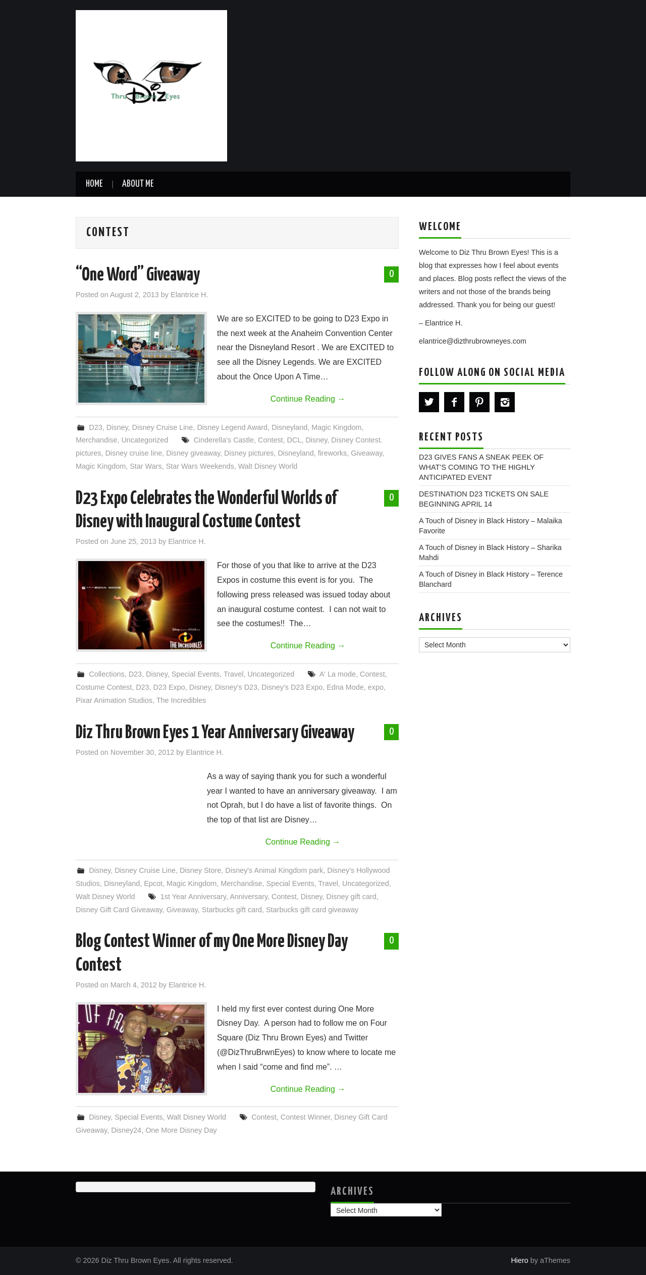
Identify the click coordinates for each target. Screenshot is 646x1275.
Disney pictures (249, 453)
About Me (137, 184)
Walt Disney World (268, 466)
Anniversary (248, 897)
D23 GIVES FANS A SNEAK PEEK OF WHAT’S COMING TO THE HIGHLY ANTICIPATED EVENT (481, 467)
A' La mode (337, 674)
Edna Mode (345, 687)
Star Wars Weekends (200, 466)
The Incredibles (181, 700)
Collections (106, 674)
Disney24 (126, 1130)
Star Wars (146, 466)
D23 (95, 427)
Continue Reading (308, 399)
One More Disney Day (181, 1130)
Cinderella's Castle (223, 440)
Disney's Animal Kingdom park (274, 870)
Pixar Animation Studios (114, 700)
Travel (233, 674)
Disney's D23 (236, 687)
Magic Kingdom (336, 427)
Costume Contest (104, 687)
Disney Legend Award (232, 427)
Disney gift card (351, 897)
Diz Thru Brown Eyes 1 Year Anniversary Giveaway (215, 733)
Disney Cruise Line (162, 427)
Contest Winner (305, 1117)
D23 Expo (169, 687)
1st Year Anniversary (193, 897)
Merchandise (96, 440)
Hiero (519, 1260)
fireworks (332, 453)
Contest (270, 440)
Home (94, 184)
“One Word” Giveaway (138, 275)
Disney (117, 427)
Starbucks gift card (232, 910)
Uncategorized (144, 440)
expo (376, 687)
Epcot (153, 883)
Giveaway (366, 453)
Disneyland (289, 427)
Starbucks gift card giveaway (312, 910)
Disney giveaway (193, 453)
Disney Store (200, 870)
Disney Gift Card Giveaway (119, 910)
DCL (294, 440)
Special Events (196, 674)
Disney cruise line (133, 453)
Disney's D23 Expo (291, 687)
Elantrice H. (189, 295)
